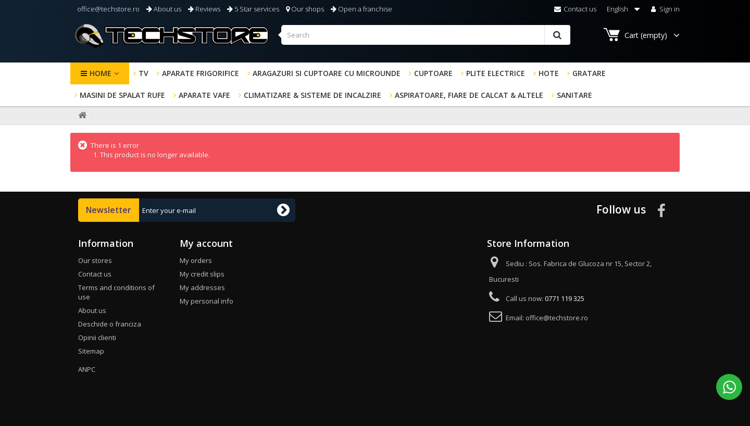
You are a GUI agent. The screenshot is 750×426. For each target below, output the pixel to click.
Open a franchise (361, 9)
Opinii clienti (97, 337)
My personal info (206, 301)
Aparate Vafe (204, 95)
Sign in (664, 9)
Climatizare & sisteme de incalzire (312, 95)
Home (100, 73)
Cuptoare (433, 73)
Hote (549, 73)
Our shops (305, 9)
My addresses (202, 287)
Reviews (204, 9)
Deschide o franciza (109, 324)
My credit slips (202, 274)
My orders (196, 260)
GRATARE (589, 73)
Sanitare (574, 95)
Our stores (95, 260)
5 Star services (253, 9)
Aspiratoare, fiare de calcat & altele (469, 95)
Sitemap (91, 351)
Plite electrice (495, 73)
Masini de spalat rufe (122, 95)
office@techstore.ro (108, 9)
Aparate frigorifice (200, 73)
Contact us (575, 9)
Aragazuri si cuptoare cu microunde (327, 73)
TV (143, 73)
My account (206, 243)
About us (163, 9)
